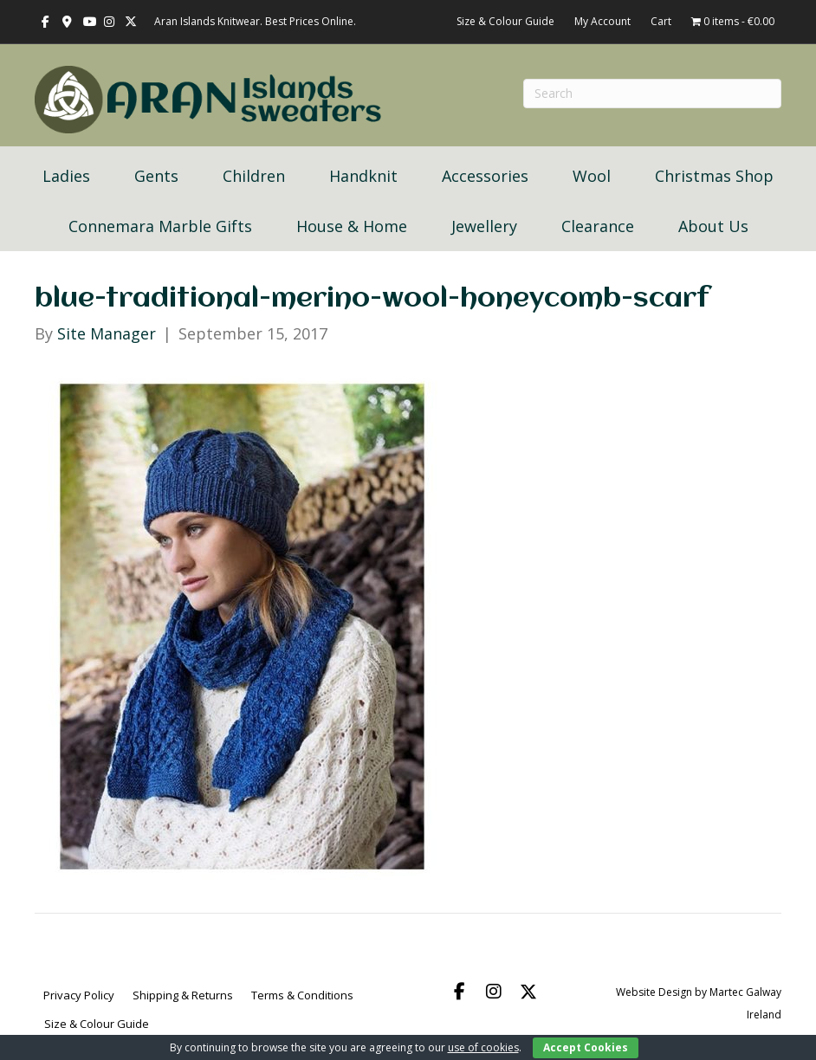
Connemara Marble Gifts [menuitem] (160, 226)
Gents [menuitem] (156, 175)
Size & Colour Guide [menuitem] (96, 1023)
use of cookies (483, 1047)
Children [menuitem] (254, 175)
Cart (661, 21)
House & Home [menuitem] (351, 226)
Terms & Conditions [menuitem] (302, 995)
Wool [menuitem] (592, 175)
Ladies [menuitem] (66, 175)
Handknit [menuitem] (363, 175)
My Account (602, 21)
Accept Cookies (585, 1047)
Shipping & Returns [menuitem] (183, 995)
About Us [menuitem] (713, 226)
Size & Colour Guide (505, 21)
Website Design (654, 992)
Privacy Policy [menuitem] (78, 995)
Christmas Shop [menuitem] (714, 175)
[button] (459, 992)
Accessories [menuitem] (485, 175)
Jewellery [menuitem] (484, 226)
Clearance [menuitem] (597, 226)
